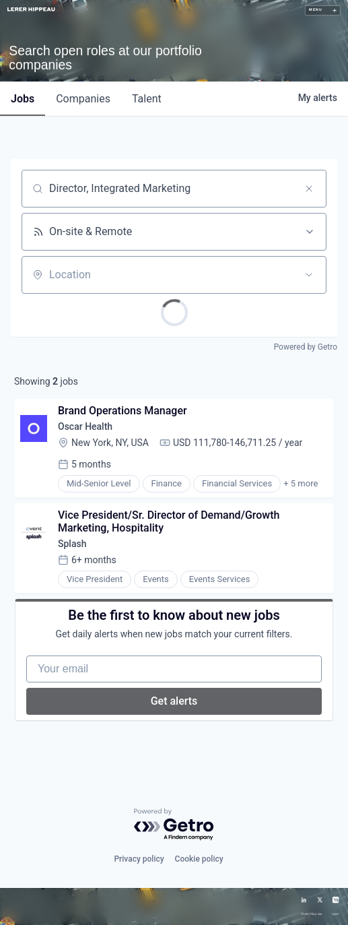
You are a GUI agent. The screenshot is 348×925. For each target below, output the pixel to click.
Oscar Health (85, 426)
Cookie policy (199, 859)
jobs (22, 98)
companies (83, 98)
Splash (72, 543)
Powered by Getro (305, 347)
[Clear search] (309, 188)
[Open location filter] (309, 275)
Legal (335, 914)
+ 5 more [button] (300, 483)
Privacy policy (139, 859)
